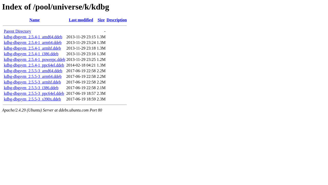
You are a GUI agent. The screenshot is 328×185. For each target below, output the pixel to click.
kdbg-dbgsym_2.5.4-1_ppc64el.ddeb (34, 65)
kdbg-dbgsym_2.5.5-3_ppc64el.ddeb (34, 93)
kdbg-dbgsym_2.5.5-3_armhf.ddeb (32, 82)
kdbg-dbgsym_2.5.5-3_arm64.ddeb (32, 76)
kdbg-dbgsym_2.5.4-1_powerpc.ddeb (34, 59)
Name (34, 20)
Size (101, 20)
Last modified (81, 20)
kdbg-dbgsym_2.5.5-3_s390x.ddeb (32, 99)
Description (117, 20)
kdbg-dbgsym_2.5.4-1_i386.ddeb (31, 54)
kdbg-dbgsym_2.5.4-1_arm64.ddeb (32, 42)
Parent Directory (17, 31)
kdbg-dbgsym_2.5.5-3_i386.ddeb (31, 88)
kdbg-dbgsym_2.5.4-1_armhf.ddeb (32, 48)
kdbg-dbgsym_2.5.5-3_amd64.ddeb (33, 71)
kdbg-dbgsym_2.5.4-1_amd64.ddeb (33, 37)
